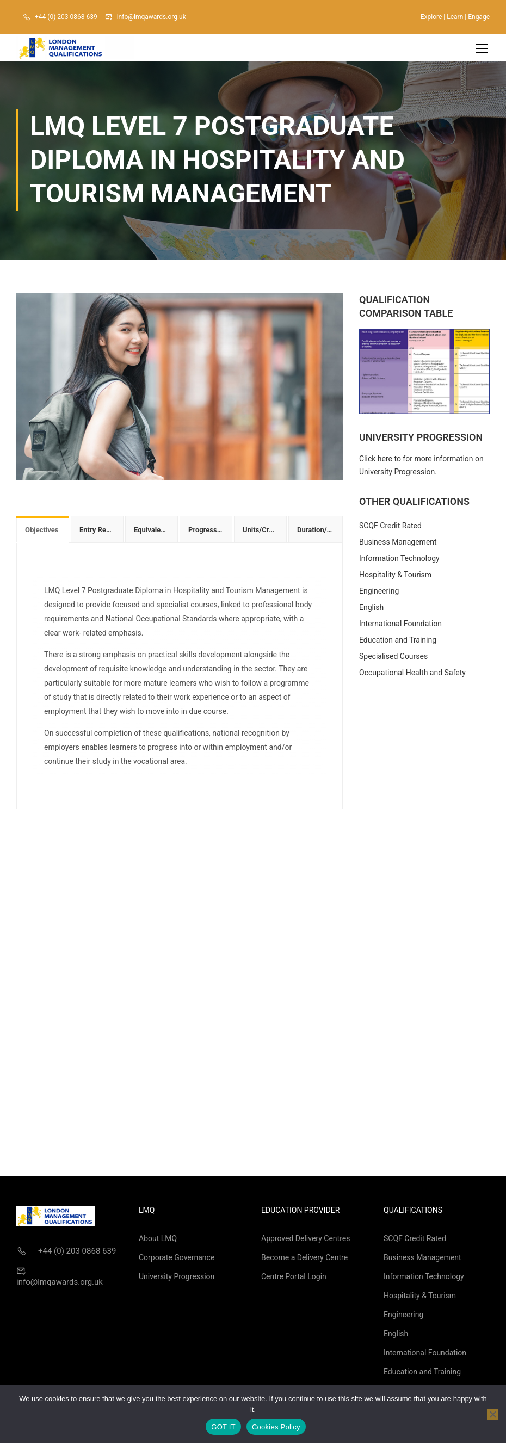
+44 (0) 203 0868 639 (66, 17)
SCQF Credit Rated (390, 527)
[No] (492, 1414)
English (371, 609)
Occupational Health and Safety (412, 674)
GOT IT (223, 1427)
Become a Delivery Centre (304, 1259)
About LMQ (158, 1240)
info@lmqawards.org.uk (151, 17)
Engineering (379, 593)
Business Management (398, 544)
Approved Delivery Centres (305, 1240)
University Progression (176, 1278)
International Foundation (400, 625)
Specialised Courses (393, 658)
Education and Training (397, 642)
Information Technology (399, 560)
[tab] (42, 531)
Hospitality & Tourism (395, 576)
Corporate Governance (176, 1259)
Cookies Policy (276, 1427)
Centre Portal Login (293, 1278)
